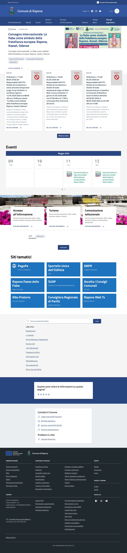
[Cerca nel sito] (116, 11)
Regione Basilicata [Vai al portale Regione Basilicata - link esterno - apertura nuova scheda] (13, 2)
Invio (97, 321)
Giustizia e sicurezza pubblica (74, 466)
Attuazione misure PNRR (73, 507)
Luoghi (96, 486)
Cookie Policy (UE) (70, 510)
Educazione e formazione (43, 489)
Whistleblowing (70, 529)
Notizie (96, 466)
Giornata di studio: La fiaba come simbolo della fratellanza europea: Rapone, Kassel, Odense (81, 177)
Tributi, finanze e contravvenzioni (75, 479)
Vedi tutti (63, 247)
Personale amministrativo (14, 482)
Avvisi (96, 473)
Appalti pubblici (40, 476)
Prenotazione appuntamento (44, 504)
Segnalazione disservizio (43, 507)
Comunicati (97, 470)
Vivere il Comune (48, 21)
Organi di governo (12, 466)
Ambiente (38, 470)
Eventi (96, 489)
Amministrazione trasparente (74, 500)
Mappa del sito (11, 537)
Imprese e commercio (72, 470)
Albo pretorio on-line (71, 504)
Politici (8, 479)
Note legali (68, 516)
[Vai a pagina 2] (64, 189)
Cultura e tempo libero (42, 486)
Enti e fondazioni (11, 476)
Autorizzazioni (39, 479)
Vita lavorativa (69, 486)
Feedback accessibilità (72, 523)
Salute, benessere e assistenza (75, 476)
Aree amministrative (12, 470)
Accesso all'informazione (66, 21)
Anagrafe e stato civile (42, 473)
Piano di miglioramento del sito (75, 519)
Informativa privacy (71, 513)
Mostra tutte (64, 135)
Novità (28, 22)
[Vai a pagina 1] (62, 189)
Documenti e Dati (11, 486)
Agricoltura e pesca (41, 466)
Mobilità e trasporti (71, 473)
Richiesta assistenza (42, 510)
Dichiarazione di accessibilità (74, 526)
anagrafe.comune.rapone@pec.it (20, 519)
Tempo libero (95, 21)
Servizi (38, 22)
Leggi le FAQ (39, 500)
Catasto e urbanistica (42, 482)
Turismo (85, 22)
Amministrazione (14, 22)
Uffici (7, 473)
